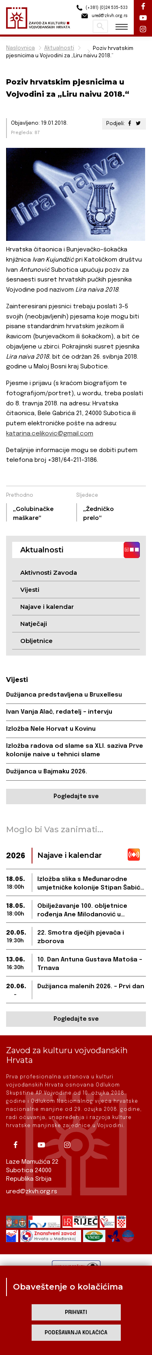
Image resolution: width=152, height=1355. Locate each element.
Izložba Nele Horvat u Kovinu (51, 729)
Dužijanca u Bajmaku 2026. (46, 771)
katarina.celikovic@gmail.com (49, 434)
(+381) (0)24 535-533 (101, 8)
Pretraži (100, 26)
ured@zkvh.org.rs (31, 1191)
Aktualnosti (59, 48)
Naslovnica (20, 48)
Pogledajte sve (76, 796)
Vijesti (29, 589)
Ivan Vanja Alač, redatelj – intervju (59, 712)
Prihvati (76, 1312)
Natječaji (33, 624)
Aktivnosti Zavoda (48, 572)
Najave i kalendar (47, 606)
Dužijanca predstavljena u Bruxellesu (64, 695)
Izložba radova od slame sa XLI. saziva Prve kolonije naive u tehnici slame (74, 750)
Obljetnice (36, 641)
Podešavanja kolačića (76, 1333)
